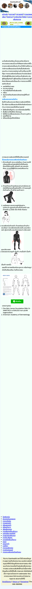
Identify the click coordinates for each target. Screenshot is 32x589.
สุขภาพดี (12, 14)
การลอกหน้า (7, 523)
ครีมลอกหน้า (7, 525)
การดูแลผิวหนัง (8, 548)
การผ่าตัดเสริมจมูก (9, 535)
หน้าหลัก (5, 14)
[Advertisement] (15, 43)
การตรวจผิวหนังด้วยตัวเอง (12, 552)
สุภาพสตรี (19, 14)
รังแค (4, 541)
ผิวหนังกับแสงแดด (9, 519)
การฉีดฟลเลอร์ (8, 550)
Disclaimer (25, 581)
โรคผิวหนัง (6, 517)
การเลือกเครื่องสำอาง (10, 531)
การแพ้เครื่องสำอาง (9, 539)
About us (16, 581)
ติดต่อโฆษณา (6, 581)
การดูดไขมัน (7, 521)
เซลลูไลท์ (9, 533)
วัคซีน (24, 17)
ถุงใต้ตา (5, 546)
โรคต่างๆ (10, 17)
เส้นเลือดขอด (7, 529)
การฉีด (7, 537)
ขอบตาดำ (6, 543)
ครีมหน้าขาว (7, 527)
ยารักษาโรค (18, 17)
